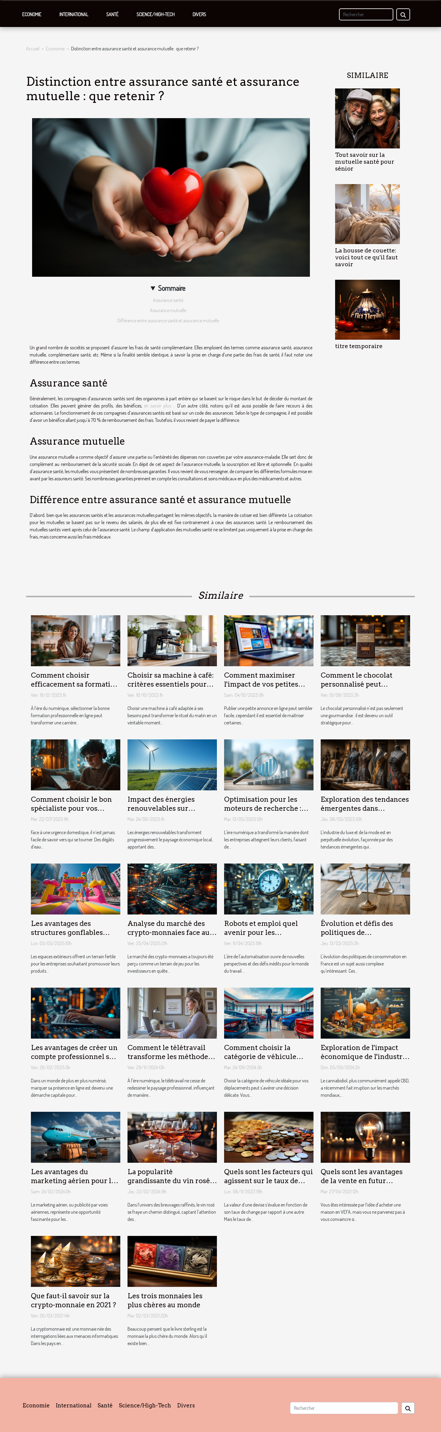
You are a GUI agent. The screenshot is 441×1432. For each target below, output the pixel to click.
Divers (199, 14)
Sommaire (171, 288)
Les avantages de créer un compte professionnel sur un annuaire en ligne (74, 1056)
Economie (31, 14)
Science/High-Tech (155, 14)
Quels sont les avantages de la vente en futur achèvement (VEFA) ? (362, 1181)
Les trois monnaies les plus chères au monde (165, 1300)
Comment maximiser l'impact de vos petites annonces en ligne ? (261, 684)
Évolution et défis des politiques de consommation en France (363, 932)
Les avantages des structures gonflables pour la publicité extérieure (67, 937)
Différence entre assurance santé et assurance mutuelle (168, 321)
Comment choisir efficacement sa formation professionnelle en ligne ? (75, 684)
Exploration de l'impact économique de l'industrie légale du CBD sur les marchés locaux (365, 1061)
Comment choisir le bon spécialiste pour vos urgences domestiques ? (71, 808)
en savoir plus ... (160, 406)
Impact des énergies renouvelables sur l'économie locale (161, 808)
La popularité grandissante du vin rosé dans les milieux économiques (169, 1185)
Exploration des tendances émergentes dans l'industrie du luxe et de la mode (365, 813)
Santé (112, 14)
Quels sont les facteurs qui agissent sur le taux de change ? (268, 1181)
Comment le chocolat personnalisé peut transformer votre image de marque (362, 688)
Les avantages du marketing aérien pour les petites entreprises (74, 1181)
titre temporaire (358, 346)
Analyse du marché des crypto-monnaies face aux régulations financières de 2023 (172, 937)
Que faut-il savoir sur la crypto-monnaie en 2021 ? (73, 1300)
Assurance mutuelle (168, 310)
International (73, 14)
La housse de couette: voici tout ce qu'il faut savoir (366, 257)
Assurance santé (168, 300)
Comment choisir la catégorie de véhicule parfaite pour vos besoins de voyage (266, 1061)
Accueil (32, 49)
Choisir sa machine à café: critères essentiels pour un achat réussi (171, 684)
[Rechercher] (366, 14)
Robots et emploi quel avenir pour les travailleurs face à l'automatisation (261, 937)
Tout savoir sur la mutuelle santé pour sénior (364, 161)
